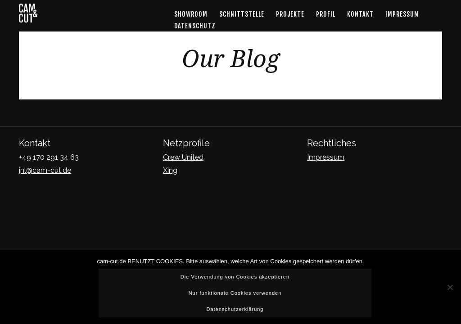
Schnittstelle (241, 14)
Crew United (183, 157)
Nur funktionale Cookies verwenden (235, 293)
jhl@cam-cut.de (45, 170)
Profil (325, 14)
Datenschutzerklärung (234, 309)
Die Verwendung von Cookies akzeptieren (235, 276)
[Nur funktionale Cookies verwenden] (449, 287)
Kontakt (360, 14)
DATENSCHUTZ (195, 26)
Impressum (402, 14)
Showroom (191, 14)
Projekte (290, 14)
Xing (170, 170)
